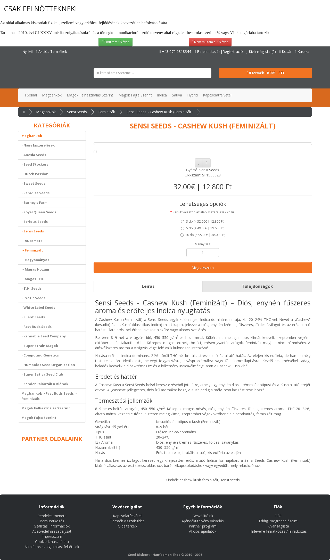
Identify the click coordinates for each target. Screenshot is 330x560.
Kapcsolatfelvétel (127, 515)
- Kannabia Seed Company (43, 336)
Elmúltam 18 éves (115, 42)
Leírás (148, 286)
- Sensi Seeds (32, 231)
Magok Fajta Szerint (38, 417)
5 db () (202, 228)
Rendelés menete (52, 515)
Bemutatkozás (52, 520)
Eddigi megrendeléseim (278, 520)
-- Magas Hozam (35, 269)
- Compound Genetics (40, 355)
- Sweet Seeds (33, 183)
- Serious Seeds (34, 221)
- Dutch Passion (34, 174)
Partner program (203, 526)
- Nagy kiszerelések (38, 145)
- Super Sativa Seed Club (42, 374)
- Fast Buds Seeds (36, 326)
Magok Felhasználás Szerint (45, 408)
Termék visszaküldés (127, 520)
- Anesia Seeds (33, 154)
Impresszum (52, 536)
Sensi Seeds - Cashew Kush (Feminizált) (160, 111)
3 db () (202, 221)
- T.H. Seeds (31, 288)
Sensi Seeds (77, 111)
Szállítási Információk (52, 526)
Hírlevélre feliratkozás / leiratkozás (278, 531)
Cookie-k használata (52, 541)
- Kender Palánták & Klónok (44, 384)
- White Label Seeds (38, 307)
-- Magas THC (32, 279)
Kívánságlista (278, 526)
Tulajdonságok (257, 286)
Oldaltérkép (127, 526)
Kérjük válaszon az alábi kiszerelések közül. (204, 212)
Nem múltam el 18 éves (210, 42)
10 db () (202, 235)
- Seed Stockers (34, 164)
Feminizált (106, 111)
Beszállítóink (202, 515)
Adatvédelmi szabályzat (51, 531)
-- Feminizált (32, 250)
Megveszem (203, 267)
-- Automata (32, 240)
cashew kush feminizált (199, 479)
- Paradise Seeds (35, 193)
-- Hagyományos (35, 259)
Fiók (278, 515)
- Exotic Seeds (33, 298)
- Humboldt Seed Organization (48, 364)
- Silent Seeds (33, 317)
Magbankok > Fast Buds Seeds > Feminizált (49, 396)
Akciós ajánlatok (202, 531)
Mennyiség (202, 244)
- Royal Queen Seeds (38, 212)
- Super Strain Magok (39, 345)
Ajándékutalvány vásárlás (203, 520)
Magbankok (46, 111)
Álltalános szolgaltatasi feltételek (51, 546)
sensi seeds (230, 479)
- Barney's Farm (34, 202)
